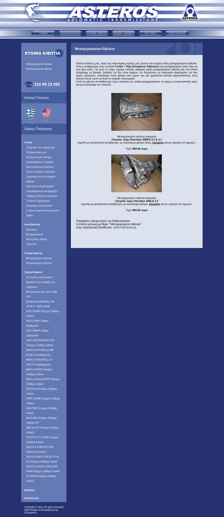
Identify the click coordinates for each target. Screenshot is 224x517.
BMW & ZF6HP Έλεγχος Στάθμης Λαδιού (38, 370)
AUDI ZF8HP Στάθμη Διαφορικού (36, 331)
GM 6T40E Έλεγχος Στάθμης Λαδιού (40, 409)
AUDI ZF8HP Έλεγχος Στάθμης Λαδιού (42, 312)
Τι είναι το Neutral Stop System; (42, 209)
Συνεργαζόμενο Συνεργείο (39, 161)
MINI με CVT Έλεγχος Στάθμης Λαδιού (41, 428)
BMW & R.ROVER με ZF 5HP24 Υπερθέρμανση (38, 360)
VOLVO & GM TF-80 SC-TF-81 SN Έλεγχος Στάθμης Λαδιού (41, 457)
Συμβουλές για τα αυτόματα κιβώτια (39, 177)
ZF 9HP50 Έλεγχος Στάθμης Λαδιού (40, 477)
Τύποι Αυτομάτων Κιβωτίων (39, 170)
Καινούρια (30, 228)
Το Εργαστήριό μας (35, 151)
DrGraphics (30, 512)
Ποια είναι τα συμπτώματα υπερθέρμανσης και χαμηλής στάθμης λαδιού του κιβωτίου (41, 189)
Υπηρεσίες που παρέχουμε (39, 146)
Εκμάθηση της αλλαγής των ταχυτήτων (40, 283)
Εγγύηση (29, 490)
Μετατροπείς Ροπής (35, 238)
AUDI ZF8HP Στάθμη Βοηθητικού (36, 322)
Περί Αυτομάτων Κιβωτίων (39, 165)
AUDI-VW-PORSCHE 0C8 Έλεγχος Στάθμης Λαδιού (39, 341)
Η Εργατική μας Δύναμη (38, 156)
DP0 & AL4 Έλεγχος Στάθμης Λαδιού (40, 389)
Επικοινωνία (31, 498)
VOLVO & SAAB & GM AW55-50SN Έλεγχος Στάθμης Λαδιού (42, 467)
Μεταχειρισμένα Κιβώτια (39, 64)
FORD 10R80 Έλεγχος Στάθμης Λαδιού (42, 399)
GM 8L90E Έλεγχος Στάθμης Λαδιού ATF (40, 419)
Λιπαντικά (30, 243)
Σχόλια (28, 214)
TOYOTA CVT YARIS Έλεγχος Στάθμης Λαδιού (41, 438)
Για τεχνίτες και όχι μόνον (38, 276)
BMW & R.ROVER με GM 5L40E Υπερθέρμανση (39, 351)
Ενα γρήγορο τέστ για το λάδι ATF (40, 292)
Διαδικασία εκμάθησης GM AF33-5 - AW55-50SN (39, 302)
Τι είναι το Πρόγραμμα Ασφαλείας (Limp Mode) (38, 201)
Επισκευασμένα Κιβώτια (39, 69)
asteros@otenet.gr (124, 227)
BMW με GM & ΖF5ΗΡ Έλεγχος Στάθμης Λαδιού (42, 380)
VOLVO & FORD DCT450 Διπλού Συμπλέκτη (39, 448)
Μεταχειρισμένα (33, 233)
